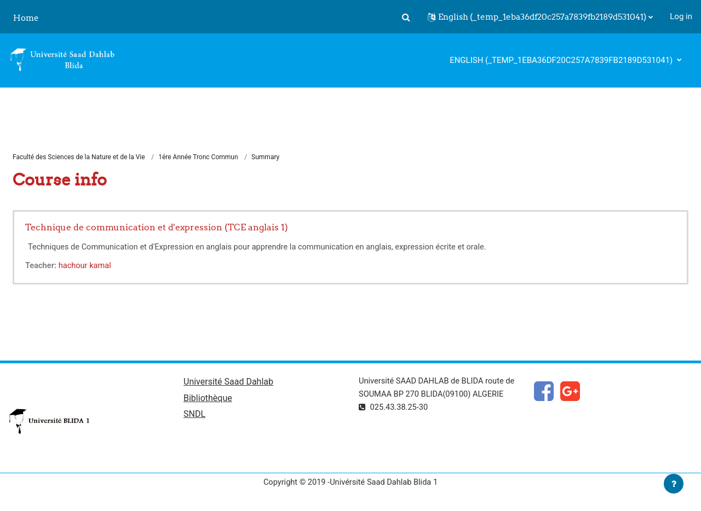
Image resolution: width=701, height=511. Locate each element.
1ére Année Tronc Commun (198, 157)
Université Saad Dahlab (228, 383)
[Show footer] (673, 483)
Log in (681, 16)
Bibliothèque (207, 399)
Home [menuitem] (26, 18)
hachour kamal (87, 266)
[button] (406, 17)
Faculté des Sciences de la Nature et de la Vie (79, 157)
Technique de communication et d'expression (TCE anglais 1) (156, 227)
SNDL (194, 416)
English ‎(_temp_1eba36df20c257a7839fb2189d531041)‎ (562, 60)
